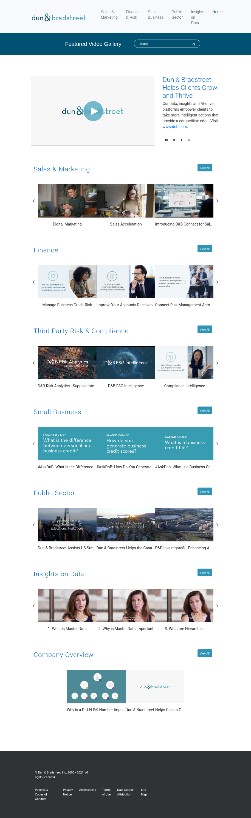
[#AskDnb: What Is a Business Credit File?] (184, 448)
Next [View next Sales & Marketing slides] (217, 201)
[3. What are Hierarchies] (184, 610)
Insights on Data (197, 17)
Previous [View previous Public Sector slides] (33, 524)
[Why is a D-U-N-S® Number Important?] (96, 691)
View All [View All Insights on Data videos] (205, 572)
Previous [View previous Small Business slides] (33, 443)
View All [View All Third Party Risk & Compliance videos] (205, 329)
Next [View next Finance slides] (217, 282)
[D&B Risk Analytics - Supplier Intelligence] (67, 367)
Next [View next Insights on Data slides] (217, 605)
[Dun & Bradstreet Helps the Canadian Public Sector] (126, 529)
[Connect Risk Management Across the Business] (184, 286)
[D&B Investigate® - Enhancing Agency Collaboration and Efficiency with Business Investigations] (184, 529)
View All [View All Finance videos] (205, 249)
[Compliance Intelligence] (184, 367)
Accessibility (87, 790)
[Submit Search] (194, 44)
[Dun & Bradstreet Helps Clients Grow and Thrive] (155, 691)
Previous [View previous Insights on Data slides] (33, 605)
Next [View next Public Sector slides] (217, 524)
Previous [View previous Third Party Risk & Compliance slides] (33, 363)
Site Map (144, 792)
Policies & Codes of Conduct (41, 794)
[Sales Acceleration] (126, 205)
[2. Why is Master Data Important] (126, 610)
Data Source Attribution (125, 792)
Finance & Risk (133, 15)
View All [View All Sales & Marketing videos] (205, 167)
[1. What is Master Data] (67, 610)
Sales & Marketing (110, 15)
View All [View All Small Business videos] (205, 410)
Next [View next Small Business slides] (217, 443)
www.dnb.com (175, 126)
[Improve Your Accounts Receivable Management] (126, 286)
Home (217, 12)
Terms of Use (106, 792)
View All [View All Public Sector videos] (205, 491)
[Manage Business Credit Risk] (67, 286)
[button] (166, 140)
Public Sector (177, 15)
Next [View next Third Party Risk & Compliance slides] (217, 363)
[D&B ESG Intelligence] (126, 367)
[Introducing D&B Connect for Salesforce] (184, 205)
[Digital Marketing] (67, 205)
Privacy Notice (68, 792)
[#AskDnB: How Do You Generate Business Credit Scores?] (126, 448)
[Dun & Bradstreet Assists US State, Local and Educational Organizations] (67, 529)
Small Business (155, 15)
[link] (174, 140)
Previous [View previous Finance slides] (33, 282)
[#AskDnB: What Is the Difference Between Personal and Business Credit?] (67, 448)
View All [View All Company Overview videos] (205, 653)
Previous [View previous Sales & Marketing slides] (33, 201)
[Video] (92, 110)
